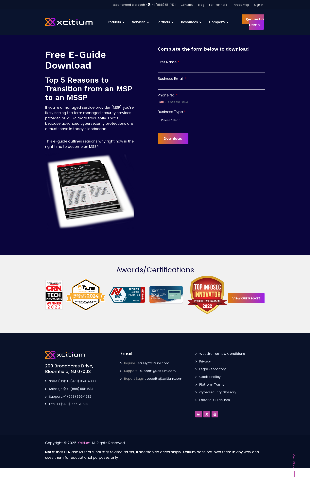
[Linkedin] (198, 427)
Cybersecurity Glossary (220, 405)
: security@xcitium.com (156, 392)
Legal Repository (213, 383)
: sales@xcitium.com (149, 377)
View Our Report (155, 330)
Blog (201, 5)
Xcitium (84, 456)
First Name (167, 61)
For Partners (218, 5)
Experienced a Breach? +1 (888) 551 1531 (144, 5)
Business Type (170, 111)
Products (114, 22)
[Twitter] (206, 427)
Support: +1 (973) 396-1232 (72, 410)
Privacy (205, 375)
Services (139, 22)
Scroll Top (294, 463)
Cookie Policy (211, 390)
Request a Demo (255, 22)
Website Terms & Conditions (224, 368)
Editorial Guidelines (216, 413)
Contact (187, 5)
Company (217, 22)
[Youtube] (215, 427)
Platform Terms (213, 398)
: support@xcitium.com (152, 385)
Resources (189, 22)
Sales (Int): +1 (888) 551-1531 (74, 403)
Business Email (170, 78)
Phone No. (166, 95)
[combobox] (162, 102)
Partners (163, 22)
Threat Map (240, 5)
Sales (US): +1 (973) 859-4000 (75, 395)
